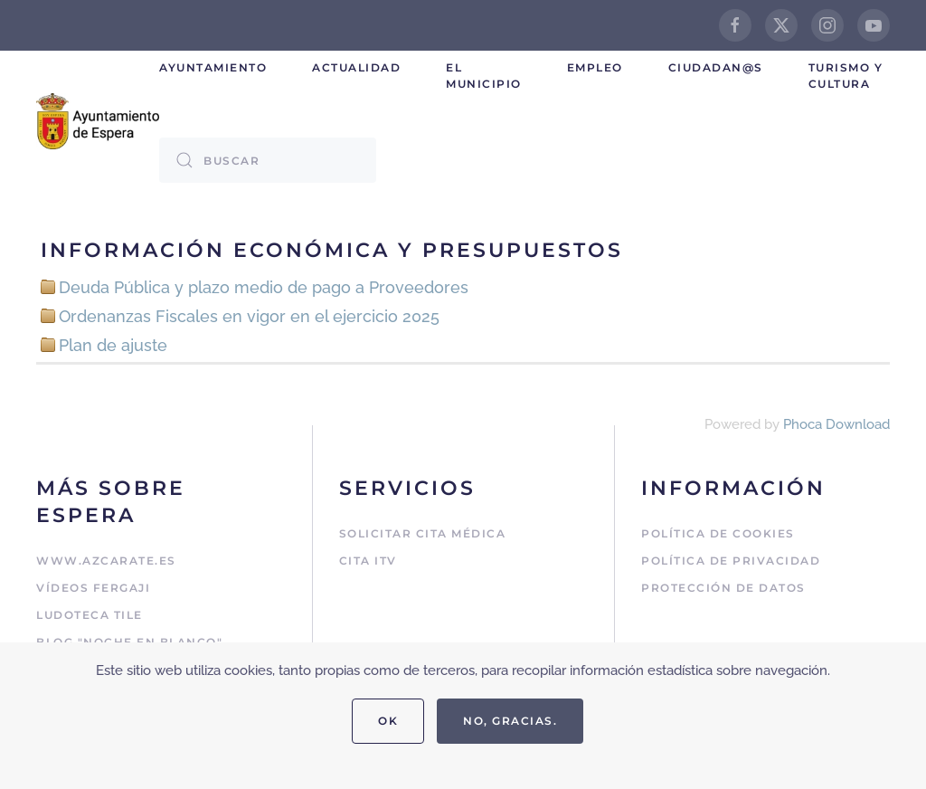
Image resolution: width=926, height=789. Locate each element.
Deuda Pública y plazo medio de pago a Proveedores (263, 287)
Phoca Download (836, 424)
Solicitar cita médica (422, 533)
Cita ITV (368, 560)
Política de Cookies (718, 533)
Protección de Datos (723, 587)
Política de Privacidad (730, 560)
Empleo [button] (595, 67)
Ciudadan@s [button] (715, 67)
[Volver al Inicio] (97, 121)
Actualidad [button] (356, 67)
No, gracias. (510, 720)
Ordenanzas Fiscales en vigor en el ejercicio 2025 (249, 316)
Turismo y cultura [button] (845, 75)
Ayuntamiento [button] (213, 67)
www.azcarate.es (106, 560)
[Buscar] (267, 160)
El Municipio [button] (484, 75)
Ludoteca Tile (89, 615)
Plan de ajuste (113, 345)
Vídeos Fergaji (93, 587)
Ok (388, 720)
